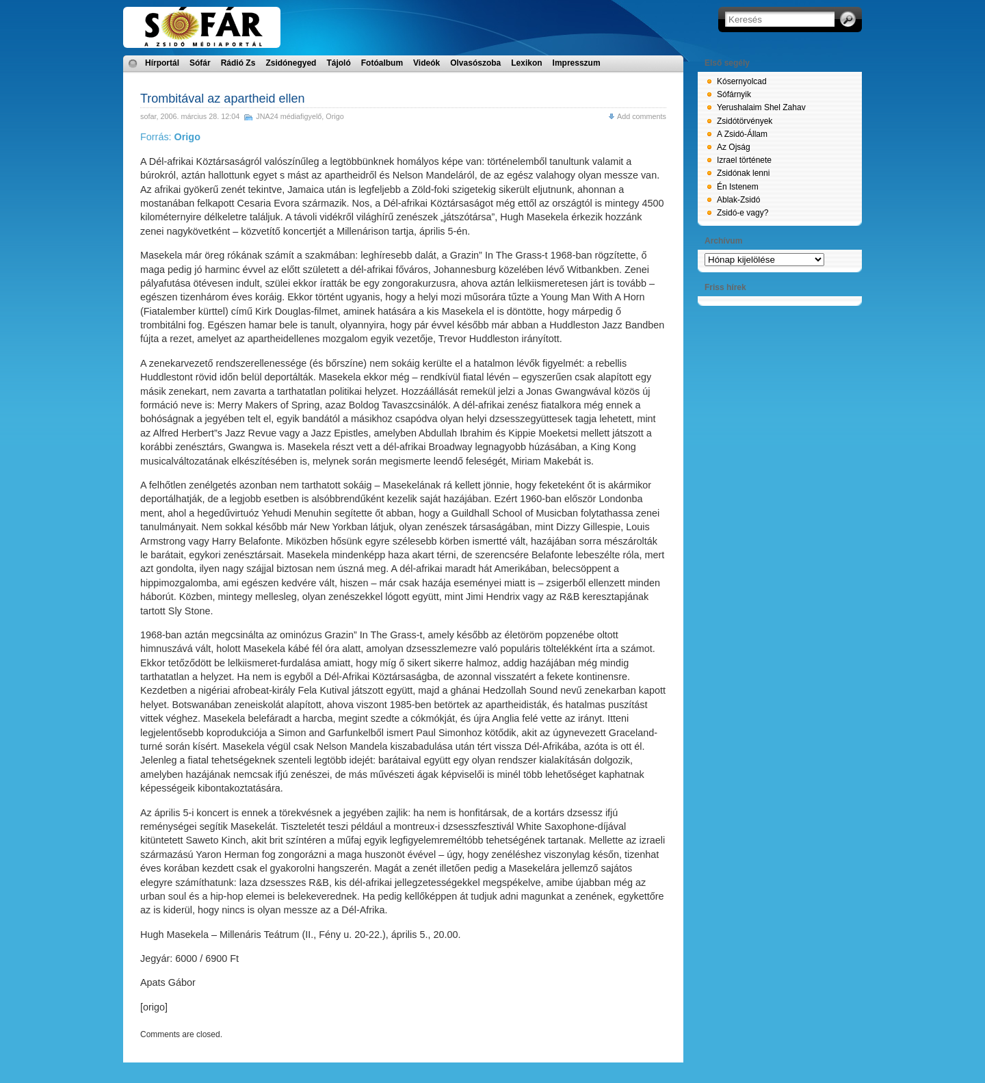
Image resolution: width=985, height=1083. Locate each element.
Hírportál (162, 63)
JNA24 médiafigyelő (288, 116)
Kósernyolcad (742, 81)
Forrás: (170, 136)
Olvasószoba (475, 63)
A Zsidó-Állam (742, 134)
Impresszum (577, 63)
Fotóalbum (382, 63)
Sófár (200, 63)
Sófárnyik (734, 94)
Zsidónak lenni (743, 173)
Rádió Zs (238, 63)
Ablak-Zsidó (738, 200)
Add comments (641, 116)
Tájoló (338, 63)
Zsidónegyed (290, 63)
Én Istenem (738, 187)
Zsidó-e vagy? (742, 213)
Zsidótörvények (744, 121)
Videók (426, 63)
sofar (148, 116)
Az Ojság (733, 147)
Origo (334, 116)
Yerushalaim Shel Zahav (761, 107)
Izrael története (744, 160)
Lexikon (526, 63)
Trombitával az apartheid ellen (222, 98)
